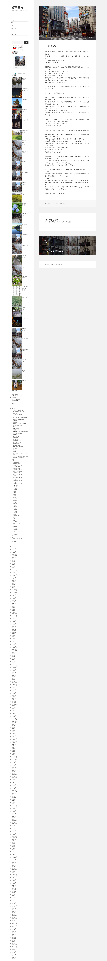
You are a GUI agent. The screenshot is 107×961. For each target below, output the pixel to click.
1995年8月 (14, 949)
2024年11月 (14, 572)
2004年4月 (14, 848)
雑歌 (15, 508)
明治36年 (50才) (18, 469)
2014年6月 (14, 692)
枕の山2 (16, 526)
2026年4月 (14, 546)
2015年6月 (14, 673)
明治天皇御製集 (16, 463)
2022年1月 (14, 606)
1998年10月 (14, 919)
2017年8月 (14, 635)
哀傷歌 (15, 499)
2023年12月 (14, 589)
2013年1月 (14, 718)
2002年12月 (14, 869)
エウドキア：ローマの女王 (19, 411)
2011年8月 (14, 744)
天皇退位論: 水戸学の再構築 (19, 423)
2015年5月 (14, 675)
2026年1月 (14, 551)
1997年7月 (14, 929)
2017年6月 (14, 638)
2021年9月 (14, 607)
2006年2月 (14, 817)
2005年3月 (14, 833)
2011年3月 (14, 751)
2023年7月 (14, 595)
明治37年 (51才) (18, 471)
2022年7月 (14, 601)
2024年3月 (14, 584)
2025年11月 (14, 554)
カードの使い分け (16, 399)
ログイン (61, 222)
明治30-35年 (17, 468)
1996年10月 (14, 938)
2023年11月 (14, 591)
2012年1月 (14, 736)
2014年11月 (14, 684)
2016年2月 (14, 663)
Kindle (13, 407)
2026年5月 (14, 545)
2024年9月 (14, 575)
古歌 (14, 460)
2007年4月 (14, 800)
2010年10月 (14, 759)
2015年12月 (14, 666)
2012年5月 (14, 730)
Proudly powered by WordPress (53, 264)
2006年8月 (14, 808)
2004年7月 (14, 843)
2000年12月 (14, 888)
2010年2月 (14, 771)
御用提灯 (16, 67)
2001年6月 (14, 882)
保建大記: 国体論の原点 (18, 419)
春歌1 (15, 488)
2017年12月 (14, 629)
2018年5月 (14, 627)
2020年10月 (14, 617)
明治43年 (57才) (18, 480)
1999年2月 (14, 912)
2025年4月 (14, 564)
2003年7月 (14, 862)
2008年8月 (14, 793)
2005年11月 (14, 822)
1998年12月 (14, 915)
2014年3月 (14, 696)
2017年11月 (14, 630)
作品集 (13, 408)
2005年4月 (14, 831)
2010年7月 (14, 764)
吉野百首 (16, 522)
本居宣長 (14, 397)
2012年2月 (14, 735)
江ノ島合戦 (15, 439)
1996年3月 (14, 943)
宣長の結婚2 (15, 400)
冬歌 (15, 494)
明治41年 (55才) (18, 477)
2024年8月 (14, 577)
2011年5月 (14, 748)
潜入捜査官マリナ (17, 442)
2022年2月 (14, 604)
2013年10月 (14, 704)
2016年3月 (14, 661)
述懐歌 (15, 502)
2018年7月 (14, 624)
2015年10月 (14, 667)
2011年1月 (14, 755)
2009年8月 (14, 781)
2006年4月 (14, 814)
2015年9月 (14, 669)
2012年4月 (14, 732)
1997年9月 (14, 926)
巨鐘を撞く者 (16, 436)
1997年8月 (14, 928)
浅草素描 (17, 7)
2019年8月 (14, 618)
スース (14, 416)
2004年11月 (14, 837)
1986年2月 (14, 958)
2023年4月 (14, 600)
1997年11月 (14, 923)
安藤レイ (15, 427)
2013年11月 (14, 702)
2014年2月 (14, 698)
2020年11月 (14, 615)
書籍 (12, 23)
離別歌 (15, 503)
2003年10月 (14, 857)
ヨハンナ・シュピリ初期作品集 (20, 417)
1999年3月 (14, 911)
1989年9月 (14, 952)
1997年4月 (14, 934)
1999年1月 (14, 914)
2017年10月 (14, 632)
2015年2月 (14, 679)
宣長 (14, 520)
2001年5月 (14, 883)
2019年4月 (14, 620)
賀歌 (15, 497)
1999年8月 (14, 908)
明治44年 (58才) (18, 482)
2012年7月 (14, 727)
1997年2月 (14, 935)
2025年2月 (14, 568)
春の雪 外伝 (15, 437)
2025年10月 (14, 555)
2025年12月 (14, 552)
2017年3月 (14, 643)
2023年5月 (14, 598)
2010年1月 (14, 773)
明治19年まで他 (18, 465)
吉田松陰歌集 (16, 462)
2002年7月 (14, 871)
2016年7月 (14, 655)
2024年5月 (14, 581)
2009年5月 (14, 784)
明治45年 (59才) (18, 483)
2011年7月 (14, 745)
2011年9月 (14, 742)
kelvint (57, 203)
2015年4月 (14, 676)
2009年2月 (14, 788)
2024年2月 (14, 586)
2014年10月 (14, 686)
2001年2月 (14, 885)
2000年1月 (14, 902)
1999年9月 (14, 906)
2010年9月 (14, 761)
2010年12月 (14, 756)
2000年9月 (14, 892)
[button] (15, 73)
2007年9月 (14, 799)
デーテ (13, 31)
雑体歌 (15, 509)
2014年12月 (14, 683)
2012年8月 (14, 725)
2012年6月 (14, 728)
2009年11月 (14, 776)
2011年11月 (14, 739)
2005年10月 (14, 824)
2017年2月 (14, 644)
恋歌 (15, 496)
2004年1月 (14, 853)
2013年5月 (14, 712)
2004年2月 (14, 851)
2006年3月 (14, 816)
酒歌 (15, 514)
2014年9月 (14, 687)
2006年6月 (14, 811)
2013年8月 (14, 707)
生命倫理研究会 (16, 445)
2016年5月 (14, 658)
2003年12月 (14, 854)
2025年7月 (14, 560)
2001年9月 (14, 877)
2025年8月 (14, 558)
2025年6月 (14, 561)
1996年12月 (14, 937)
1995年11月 (14, 946)
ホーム (13, 20)
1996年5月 (14, 941)
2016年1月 (14, 664)
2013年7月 (14, 709)
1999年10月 (14, 905)
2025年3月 (14, 566)
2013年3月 (14, 715)
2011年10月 (14, 741)
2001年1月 (14, 886)
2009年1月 (14, 790)
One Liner (14, 53)
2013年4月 (14, 713)
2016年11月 (14, 649)
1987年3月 (14, 955)
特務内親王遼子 (16, 443)
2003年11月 (14, 856)
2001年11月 (14, 874)
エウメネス (15, 413)
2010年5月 (14, 767)
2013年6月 (14, 710)
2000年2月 (14, 900)
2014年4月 (14, 695)
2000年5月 (14, 897)
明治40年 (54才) (18, 476)
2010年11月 (14, 758)
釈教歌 (15, 506)
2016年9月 (14, 652)
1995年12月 (14, 945)
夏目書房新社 (15, 534)
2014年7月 (14, 690)
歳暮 (15, 531)
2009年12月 (14, 774)
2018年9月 (14, 621)
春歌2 (15, 489)
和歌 (13, 459)
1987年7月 (14, 954)
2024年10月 (14, 574)
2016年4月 (14, 659)
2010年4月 (14, 768)
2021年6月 (14, 610)
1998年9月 (14, 920)
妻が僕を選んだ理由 (17, 425)
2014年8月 (14, 689)
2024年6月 (14, 580)
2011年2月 (14, 753)
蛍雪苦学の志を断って (17, 538)
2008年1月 (14, 796)
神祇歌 (15, 505)
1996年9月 (14, 940)
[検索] (26, 42)
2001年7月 (14, 880)
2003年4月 (14, 865)
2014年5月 (14, 693)
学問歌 (15, 511)
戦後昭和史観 (15, 394)
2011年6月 (14, 747)
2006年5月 (14, 813)
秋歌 (15, 492)
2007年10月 (14, 797)
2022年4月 (14, 603)
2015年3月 (14, 678)
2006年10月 (14, 807)
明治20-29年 (17, 466)
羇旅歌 (15, 500)
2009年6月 (14, 782)
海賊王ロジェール (17, 440)
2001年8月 (14, 879)
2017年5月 (14, 640)
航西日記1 (13, 34)
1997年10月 (14, 925)
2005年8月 (14, 827)
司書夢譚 (15, 420)
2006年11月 (14, 805)
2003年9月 (14, 859)
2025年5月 (14, 563)
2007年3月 (14, 802)
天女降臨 (15, 422)
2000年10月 (14, 891)
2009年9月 (14, 779)
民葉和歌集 (15, 485)
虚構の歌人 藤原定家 (18, 446)
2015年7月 (14, 672)
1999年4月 (14, 909)
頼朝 (14, 517)
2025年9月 (14, 557)
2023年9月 (14, 594)
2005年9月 (14, 825)
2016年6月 (14, 656)
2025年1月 (14, 569)
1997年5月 (14, 932)
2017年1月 (14, 646)
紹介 (13, 537)
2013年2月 (14, 716)
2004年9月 (14, 840)
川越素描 (15, 434)
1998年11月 (14, 917)
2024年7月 (14, 578)
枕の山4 (16, 529)
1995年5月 (14, 951)
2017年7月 (14, 637)
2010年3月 (14, 770)
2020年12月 (14, 614)
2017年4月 (14, 641)
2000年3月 (14, 899)
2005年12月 (14, 820)
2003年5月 (14, 863)
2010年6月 (14, 765)
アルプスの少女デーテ (18, 410)
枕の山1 (16, 525)
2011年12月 (14, 738)
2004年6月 (14, 845)
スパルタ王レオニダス (18, 414)
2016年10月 (14, 650)
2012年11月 (14, 721)
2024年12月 (14, 571)
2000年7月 (14, 895)
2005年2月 (14, 834)
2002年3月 (14, 873)
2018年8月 (14, 623)
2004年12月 (14, 836)
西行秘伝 (15, 448)
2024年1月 (14, 587)
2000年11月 (14, 889)
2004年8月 (14, 842)
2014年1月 (14, 699)
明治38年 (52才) (18, 473)
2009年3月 (14, 787)
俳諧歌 (15, 512)
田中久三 (13, 25)
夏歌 (15, 491)
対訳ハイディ (16, 428)
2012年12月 (14, 719)
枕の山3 (16, 528)
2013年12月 (14, 701)
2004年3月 (14, 850)
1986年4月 (14, 957)
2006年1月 (14, 819)
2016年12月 (14, 647)
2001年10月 (14, 876)
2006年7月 (14, 810)
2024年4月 (14, 583)
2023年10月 (14, 592)
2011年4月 (14, 750)
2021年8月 (14, 609)
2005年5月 (14, 830)
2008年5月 (14, 794)
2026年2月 (14, 549)
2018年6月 (14, 626)
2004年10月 (14, 839)
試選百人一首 (16, 515)
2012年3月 (14, 733)
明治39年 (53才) (18, 474)
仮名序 (15, 486)
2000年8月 (14, 894)
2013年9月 (14, 705)
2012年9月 (14, 724)
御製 (14, 518)
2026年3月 (14, 548)
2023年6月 (14, 597)
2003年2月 (14, 866)
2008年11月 (14, 791)
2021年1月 (14, 612)
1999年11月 (14, 903)
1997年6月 (14, 931)
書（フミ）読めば (18, 523)
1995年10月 (14, 948)
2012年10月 (14, 722)
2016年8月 (14, 653)
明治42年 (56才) (18, 479)
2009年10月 (14, 778)
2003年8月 (14, 860)
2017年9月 (14, 633)
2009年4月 (14, 785)
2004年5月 (14, 846)
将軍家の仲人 (16, 430)
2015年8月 (14, 670)
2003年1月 (14, 868)
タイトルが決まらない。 (18, 396)
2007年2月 (14, 804)
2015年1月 (14, 681)
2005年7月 (14, 828)
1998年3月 (14, 922)
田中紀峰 (13, 28)
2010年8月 (14, 762)
